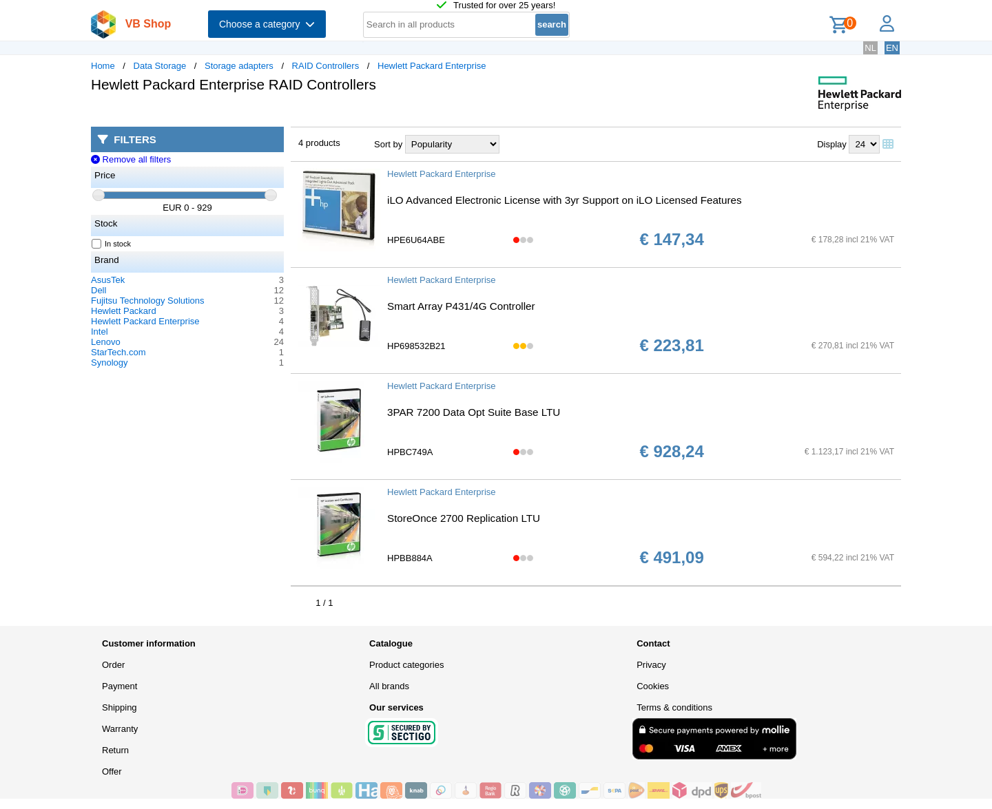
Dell (98, 290)
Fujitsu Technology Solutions (148, 300)
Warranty (120, 729)
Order (113, 665)
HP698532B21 (416, 346)
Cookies (653, 686)
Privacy (651, 665)
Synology (109, 362)
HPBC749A (410, 452)
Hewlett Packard (123, 311)
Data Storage (160, 66)
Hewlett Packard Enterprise (432, 66)
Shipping (119, 707)
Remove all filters (131, 159)
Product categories (406, 665)
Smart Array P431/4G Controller (461, 306)
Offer (112, 771)
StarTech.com (118, 352)
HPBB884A (410, 558)
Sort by (388, 144)
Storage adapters (239, 66)
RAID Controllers (326, 66)
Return (115, 750)
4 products (319, 143)
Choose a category (267, 24)
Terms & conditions (674, 707)
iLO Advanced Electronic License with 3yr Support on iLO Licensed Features (564, 200)
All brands (389, 686)
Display (832, 144)
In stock (111, 244)
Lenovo (106, 342)
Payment (119, 686)
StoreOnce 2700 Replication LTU (463, 518)
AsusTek (108, 280)
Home (103, 66)
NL (870, 48)
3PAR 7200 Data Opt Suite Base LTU (473, 412)
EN (892, 48)
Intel (99, 331)
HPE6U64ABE (416, 240)
